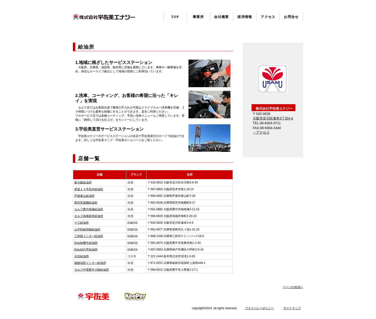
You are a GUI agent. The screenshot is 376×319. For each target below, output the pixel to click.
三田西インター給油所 (88, 236)
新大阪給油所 (83, 182)
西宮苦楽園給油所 (85, 202)
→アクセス (261, 132)
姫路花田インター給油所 (90, 263)
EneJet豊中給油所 (86, 243)
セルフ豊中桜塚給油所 (88, 209)
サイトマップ (292, 308)
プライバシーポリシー (259, 308)
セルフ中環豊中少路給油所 (91, 269)
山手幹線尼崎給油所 (87, 229)
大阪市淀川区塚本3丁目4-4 (273, 118)
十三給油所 (81, 222)
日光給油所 (81, 256)
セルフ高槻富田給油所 (88, 216)
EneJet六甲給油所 (86, 249)
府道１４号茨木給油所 (88, 189)
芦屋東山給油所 (84, 196)
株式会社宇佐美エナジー (104, 17)
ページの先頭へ (293, 287)
